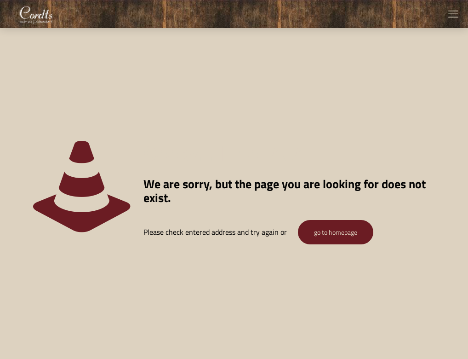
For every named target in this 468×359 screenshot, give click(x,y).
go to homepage (335, 232)
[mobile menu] (453, 14)
